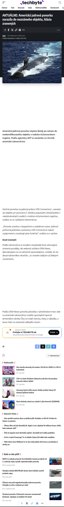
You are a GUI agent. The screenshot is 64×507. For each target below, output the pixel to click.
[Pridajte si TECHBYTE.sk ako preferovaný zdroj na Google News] (32, 332)
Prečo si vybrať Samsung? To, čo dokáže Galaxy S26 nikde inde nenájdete (29, 438)
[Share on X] (12, 30)
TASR (4, 36)
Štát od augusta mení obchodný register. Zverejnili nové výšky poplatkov (29, 433)
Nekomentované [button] (53, 356)
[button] (4, 2)
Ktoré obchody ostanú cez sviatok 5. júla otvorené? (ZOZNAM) (37, 402)
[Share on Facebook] (8, 30)
